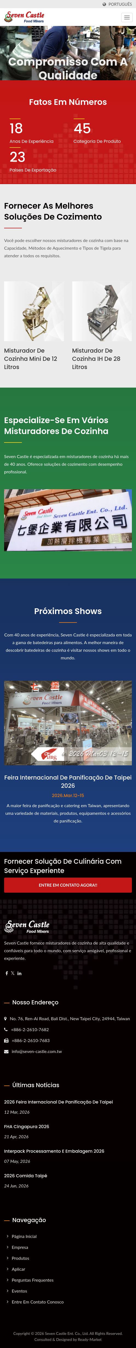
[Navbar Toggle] (127, 17)
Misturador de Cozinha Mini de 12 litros (30, 359)
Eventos (19, 1290)
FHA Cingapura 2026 (26, 1126)
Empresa (20, 1247)
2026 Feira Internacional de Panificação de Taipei (58, 1102)
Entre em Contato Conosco (38, 1301)
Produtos (20, 1258)
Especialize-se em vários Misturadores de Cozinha (56, 426)
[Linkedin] (19, 973)
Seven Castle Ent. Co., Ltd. (67, 1333)
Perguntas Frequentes (33, 1279)
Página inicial (24, 1236)
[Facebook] (6, 973)
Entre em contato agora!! (68, 885)
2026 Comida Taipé (25, 1176)
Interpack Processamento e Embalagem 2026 (54, 1151)
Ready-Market (90, 1339)
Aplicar (18, 1269)
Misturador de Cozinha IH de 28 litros (96, 359)
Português (120, 4)
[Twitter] (13, 973)
